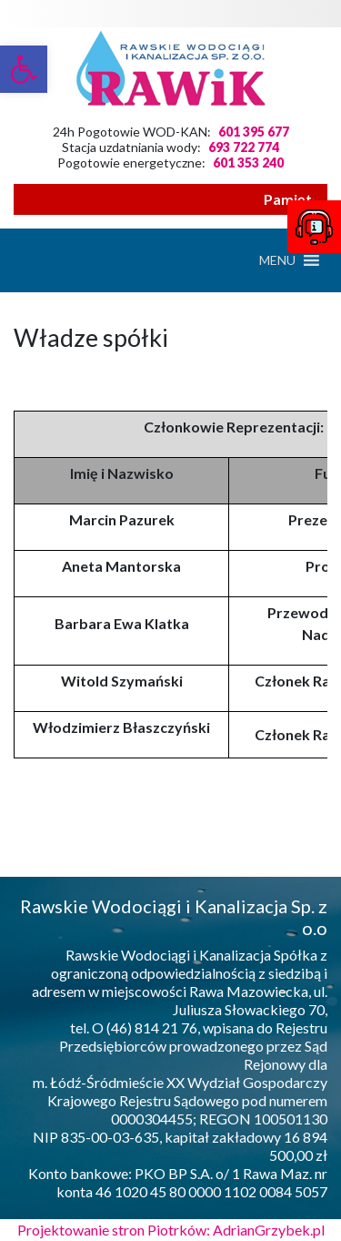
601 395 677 (253, 131)
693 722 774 (243, 147)
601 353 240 (248, 162)
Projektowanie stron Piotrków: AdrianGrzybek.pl (171, 1229)
